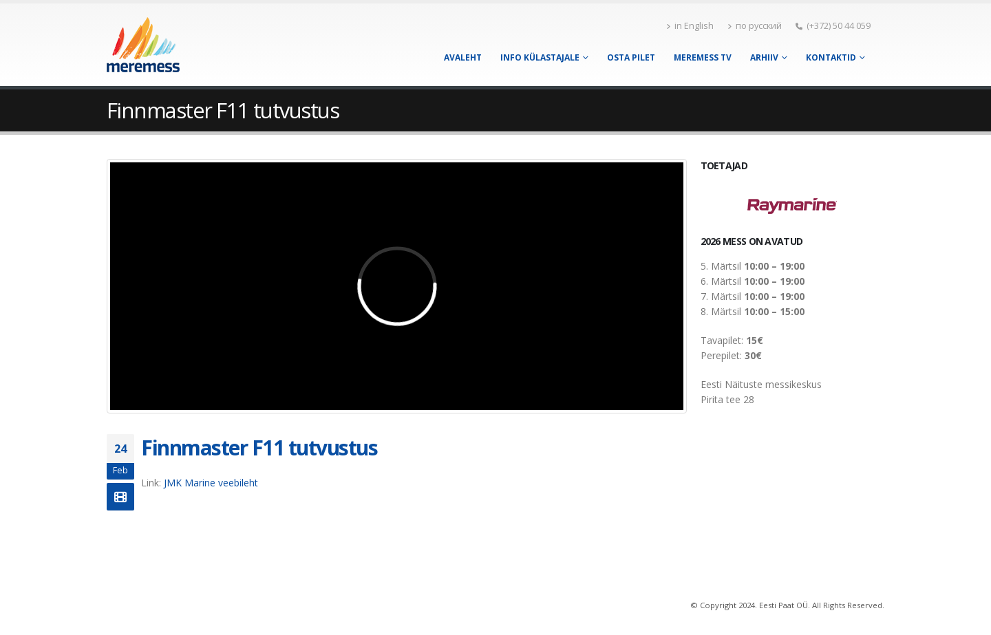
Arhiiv (764, 57)
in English (690, 26)
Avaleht (463, 57)
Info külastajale (539, 57)
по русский (754, 26)
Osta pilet (631, 57)
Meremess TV (703, 57)
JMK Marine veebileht (211, 482)
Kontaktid (831, 57)
